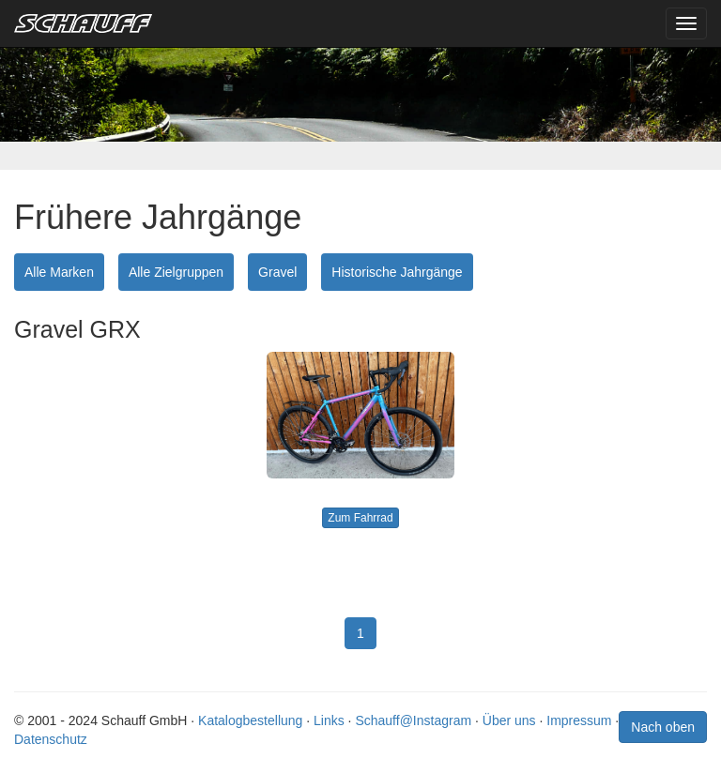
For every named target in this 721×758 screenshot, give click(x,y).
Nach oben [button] (663, 727)
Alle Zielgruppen (176, 272)
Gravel (277, 272)
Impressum (578, 720)
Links (329, 720)
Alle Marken (59, 272)
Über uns (509, 720)
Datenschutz (50, 739)
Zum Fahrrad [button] (360, 517)
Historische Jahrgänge (396, 272)
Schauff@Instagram (413, 720)
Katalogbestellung (250, 720)
